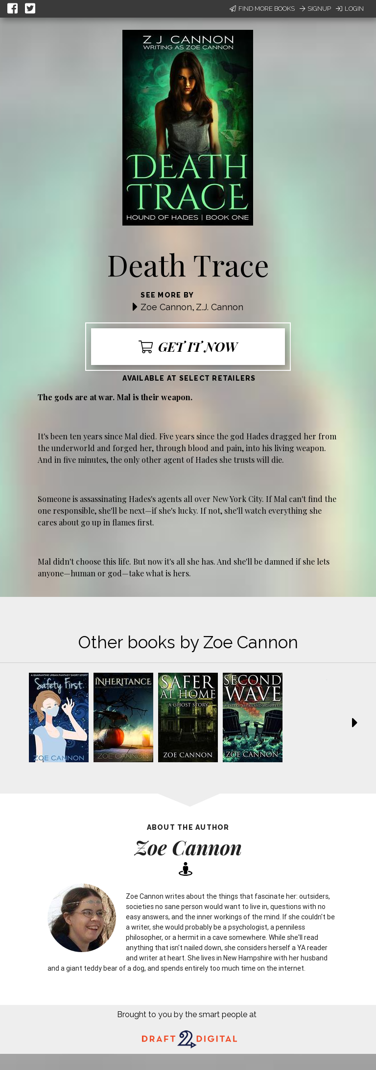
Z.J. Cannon (219, 307)
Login (350, 8)
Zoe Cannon (166, 307)
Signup (315, 8)
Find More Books (262, 8)
